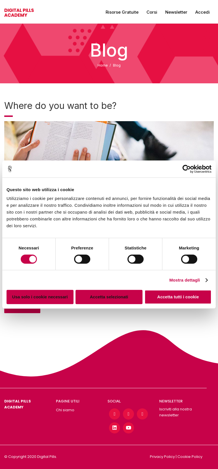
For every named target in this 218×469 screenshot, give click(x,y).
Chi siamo (65, 410)
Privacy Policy (162, 456)
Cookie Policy (189, 456)
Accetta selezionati (109, 296)
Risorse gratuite (122, 12)
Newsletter (176, 12)
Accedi (202, 12)
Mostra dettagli (184, 280)
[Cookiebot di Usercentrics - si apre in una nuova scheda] (186, 169)
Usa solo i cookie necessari (40, 296)
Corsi (151, 12)
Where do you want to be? (60, 105)
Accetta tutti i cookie (178, 296)
